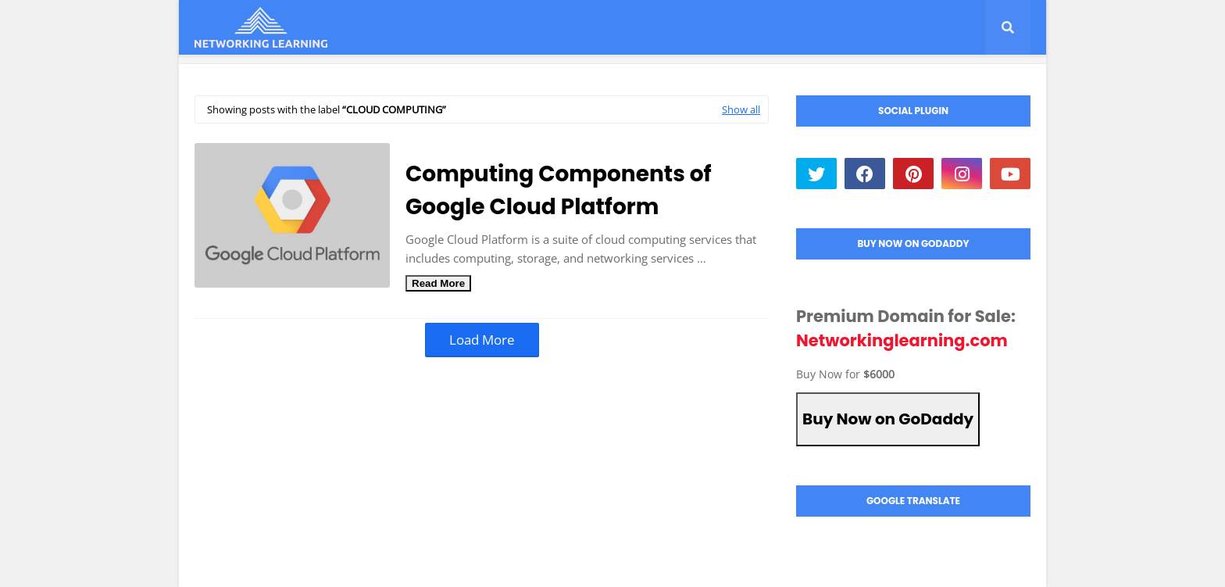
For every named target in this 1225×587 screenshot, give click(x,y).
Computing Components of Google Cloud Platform (558, 190)
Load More (482, 340)
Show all (741, 109)
